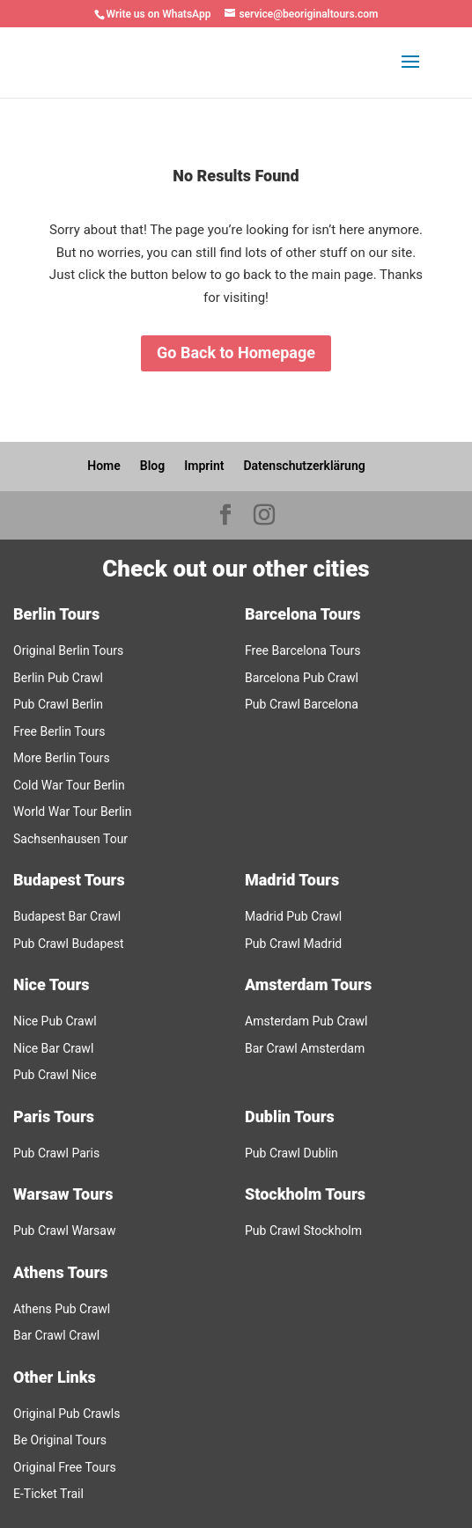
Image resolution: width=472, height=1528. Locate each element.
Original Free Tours (64, 1467)
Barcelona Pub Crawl (301, 678)
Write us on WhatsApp (159, 14)
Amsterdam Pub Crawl (306, 1021)
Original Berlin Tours (68, 650)
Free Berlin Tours (59, 731)
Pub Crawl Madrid (293, 944)
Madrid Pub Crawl (293, 916)
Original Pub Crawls (67, 1414)
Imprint (204, 466)
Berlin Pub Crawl (58, 678)
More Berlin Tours (61, 758)
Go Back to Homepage (236, 352)
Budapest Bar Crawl (67, 916)
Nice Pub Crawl (55, 1021)
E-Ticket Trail (48, 1494)
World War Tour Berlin (72, 811)
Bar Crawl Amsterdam (305, 1048)
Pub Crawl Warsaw (64, 1230)
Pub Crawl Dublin (291, 1153)
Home (104, 466)
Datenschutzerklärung (304, 466)
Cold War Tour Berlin (69, 785)
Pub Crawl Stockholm (303, 1230)
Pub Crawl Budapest (68, 944)
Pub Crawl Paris (56, 1153)
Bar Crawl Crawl (56, 1335)
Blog (152, 466)
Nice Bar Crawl (53, 1048)
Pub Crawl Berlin (58, 704)
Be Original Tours (60, 1440)
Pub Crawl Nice (55, 1075)
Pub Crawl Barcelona (301, 704)
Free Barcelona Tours (302, 650)
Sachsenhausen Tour (70, 839)
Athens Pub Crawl (61, 1309)
